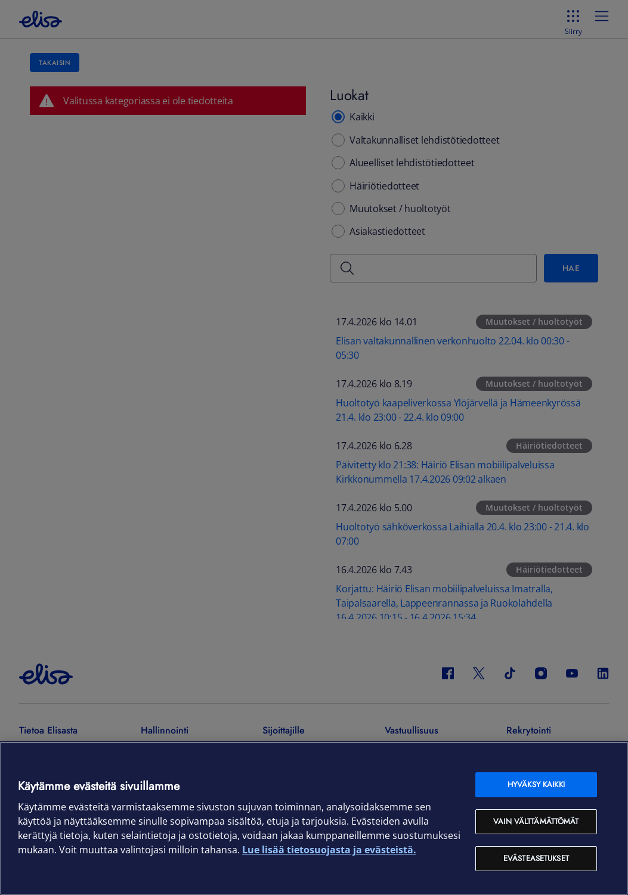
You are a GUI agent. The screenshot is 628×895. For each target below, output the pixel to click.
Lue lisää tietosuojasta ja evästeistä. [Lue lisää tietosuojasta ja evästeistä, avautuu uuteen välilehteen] (329, 849)
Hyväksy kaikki (536, 784)
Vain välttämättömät (535, 821)
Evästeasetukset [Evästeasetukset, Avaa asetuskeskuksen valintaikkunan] (536, 858)
